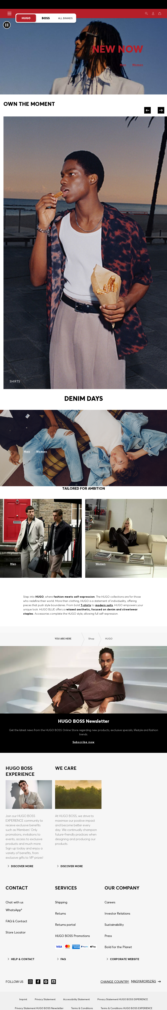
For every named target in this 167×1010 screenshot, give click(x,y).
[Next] (160, 110)
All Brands (65, 18)
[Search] (146, 13)
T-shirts (85, 605)
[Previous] (148, 110)
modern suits (104, 605)
